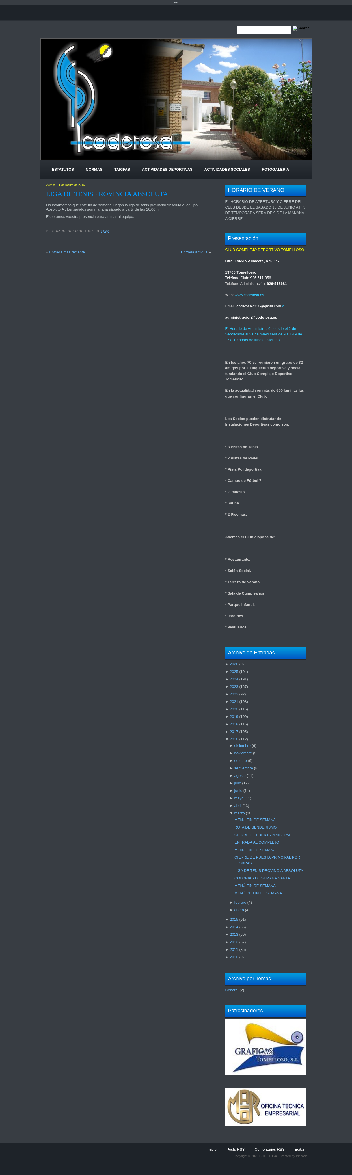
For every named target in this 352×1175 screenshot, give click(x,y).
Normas (94, 169)
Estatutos (63, 169)
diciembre (242, 745)
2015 (234, 919)
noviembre (243, 753)
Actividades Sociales (227, 169)
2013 (234, 934)
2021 (234, 701)
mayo (239, 798)
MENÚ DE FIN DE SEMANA (258, 893)
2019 (234, 716)
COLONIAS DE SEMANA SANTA (262, 878)
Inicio (212, 1149)
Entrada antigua (194, 252)
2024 (234, 679)
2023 (234, 686)
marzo (239, 813)
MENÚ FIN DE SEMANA (255, 820)
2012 (234, 942)
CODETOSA (268, 1156)
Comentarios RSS (270, 1149)
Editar (300, 1149)
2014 (234, 927)
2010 (234, 957)
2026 (234, 664)
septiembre (243, 768)
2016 (234, 739)
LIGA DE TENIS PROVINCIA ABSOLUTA (107, 194)
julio (237, 783)
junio (238, 790)
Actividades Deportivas (167, 169)
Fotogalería (275, 169)
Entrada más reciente (67, 252)
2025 (234, 671)
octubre (240, 760)
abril (238, 805)
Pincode (302, 1156)
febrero (240, 902)
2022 (234, 694)
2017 (234, 731)
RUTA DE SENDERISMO (255, 827)
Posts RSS (235, 1149)
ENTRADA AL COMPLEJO (256, 842)
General (232, 990)
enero (239, 910)
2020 (234, 709)
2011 (234, 949)
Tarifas (122, 169)
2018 (234, 724)
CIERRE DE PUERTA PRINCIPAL (262, 835)
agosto (240, 775)
